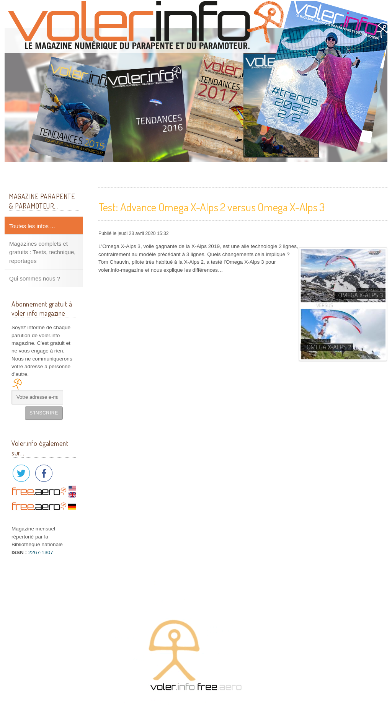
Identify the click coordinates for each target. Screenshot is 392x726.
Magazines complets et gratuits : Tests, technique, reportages (42, 252)
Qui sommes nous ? (34, 278)
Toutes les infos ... (32, 226)
